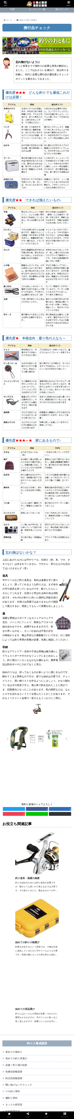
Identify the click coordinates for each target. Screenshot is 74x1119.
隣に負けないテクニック (18, 969)
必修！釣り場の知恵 (16, 949)
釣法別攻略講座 (13, 963)
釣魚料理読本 (12, 995)
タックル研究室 (13, 989)
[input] (37, 1012)
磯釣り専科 (11, 982)
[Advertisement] (37, 778)
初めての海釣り (13, 936)
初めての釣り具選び (16, 943)
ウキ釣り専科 (12, 976)
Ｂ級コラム (11, 1002)
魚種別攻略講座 (13, 956)
